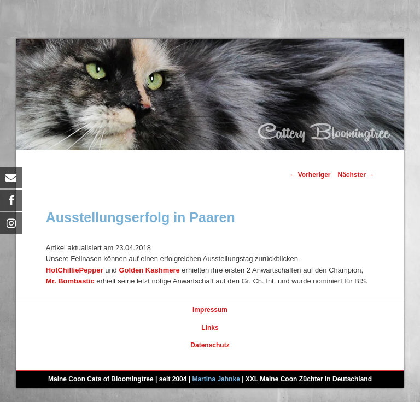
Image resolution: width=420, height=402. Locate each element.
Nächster (356, 175)
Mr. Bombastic (70, 281)
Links (209, 328)
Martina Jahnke (216, 379)
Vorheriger (309, 175)
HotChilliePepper (74, 270)
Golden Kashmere (149, 270)
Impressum (210, 310)
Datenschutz (209, 345)
